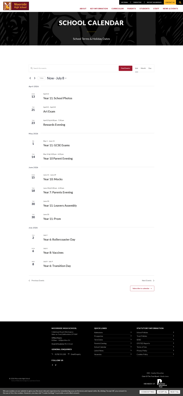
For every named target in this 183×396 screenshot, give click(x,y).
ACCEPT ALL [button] (162, 392)
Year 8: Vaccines (53, 253)
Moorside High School (22, 380)
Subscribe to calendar (141, 290)
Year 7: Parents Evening (58, 193)
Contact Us (169, 2)
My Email (124, 2)
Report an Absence (153, 2)
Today (41, 79)
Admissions (98, 334)
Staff (156, 10)
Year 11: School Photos (57, 99)
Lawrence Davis (34, 382)
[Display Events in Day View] (150, 69)
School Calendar (100, 349)
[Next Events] (34, 79)
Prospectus (98, 338)
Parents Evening (100, 345)
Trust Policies (142, 338)
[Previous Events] (30, 79)
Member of (149, 385)
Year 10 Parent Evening (58, 159)
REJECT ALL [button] (175, 392)
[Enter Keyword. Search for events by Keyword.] (74, 69)
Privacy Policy (142, 352)
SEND (139, 341)
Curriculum (117, 10)
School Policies (142, 334)
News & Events (170, 10)
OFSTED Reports (143, 345)
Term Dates (98, 341)
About (83, 10)
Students (145, 10)
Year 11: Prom (52, 220)
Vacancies (98, 356)
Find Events (125, 69)
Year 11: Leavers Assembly (60, 206)
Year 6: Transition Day (57, 267)
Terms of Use (142, 349)
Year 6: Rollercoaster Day (59, 240)
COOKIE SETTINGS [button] (147, 392)
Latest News (99, 352)
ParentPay (136, 2)
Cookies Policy (142, 356)
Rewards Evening (54, 125)
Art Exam (49, 112)
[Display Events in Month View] (143, 69)
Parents (131, 10)
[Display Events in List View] (136, 69)
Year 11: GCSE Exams (56, 146)
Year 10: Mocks (53, 180)
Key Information (99, 10)
